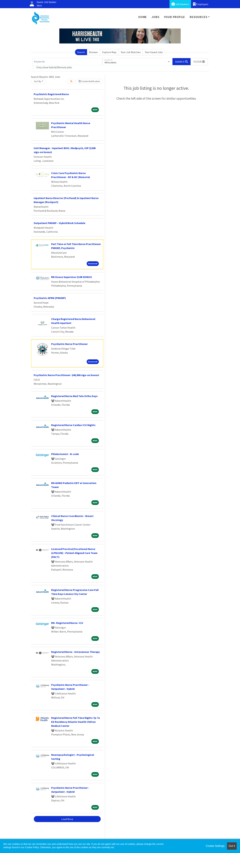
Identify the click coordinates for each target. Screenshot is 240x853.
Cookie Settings (215, 846)
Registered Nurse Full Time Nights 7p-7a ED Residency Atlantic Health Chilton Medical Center (75, 721)
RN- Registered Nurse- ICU (67, 623)
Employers (200, 4)
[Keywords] (67, 61)
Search (81, 52)
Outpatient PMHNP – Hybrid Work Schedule (59, 223)
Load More (67, 819)
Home (142, 17)
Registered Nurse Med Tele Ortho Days (74, 396)
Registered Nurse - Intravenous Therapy (75, 651)
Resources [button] (198, 17)
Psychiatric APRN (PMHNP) (50, 298)
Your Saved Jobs (154, 52)
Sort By (37, 81)
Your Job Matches (131, 52)
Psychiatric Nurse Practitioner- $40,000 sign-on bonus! (66, 375)
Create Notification (89, 81)
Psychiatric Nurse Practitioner (69, 344)
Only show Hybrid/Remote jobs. (54, 67)
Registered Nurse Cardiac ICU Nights (73, 425)
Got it (232, 846)
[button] (199, 61)
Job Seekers (180, 4)
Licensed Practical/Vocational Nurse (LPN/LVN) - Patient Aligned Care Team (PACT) (74, 553)
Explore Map (109, 52)
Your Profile (174, 17)
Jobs (155, 17)
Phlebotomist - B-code (65, 454)
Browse (93, 52)
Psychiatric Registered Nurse (51, 94)
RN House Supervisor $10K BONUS (71, 277)
